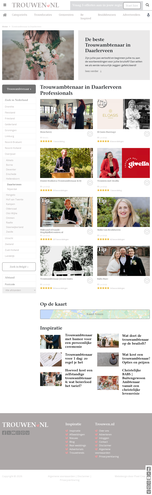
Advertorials (76, 449)
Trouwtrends (76, 452)
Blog (72, 441)
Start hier (132, 5)
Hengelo (10, 194)
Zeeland (9, 244)
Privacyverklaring (109, 456)
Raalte (9, 222)
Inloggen (104, 438)
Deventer (11, 169)
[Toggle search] (147, 5)
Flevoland (10, 112)
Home (5, 26)
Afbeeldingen (77, 434)
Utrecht (9, 238)
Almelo (9, 160)
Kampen (10, 204)
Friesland (10, 118)
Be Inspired (86, 16)
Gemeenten (66, 14)
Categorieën (19, 14)
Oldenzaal (11, 208)
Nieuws (73, 438)
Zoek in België (18, 266)
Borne (9, 164)
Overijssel (10, 153)
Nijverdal (12, 189)
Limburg (9, 136)
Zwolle (9, 231)
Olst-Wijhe (11, 213)
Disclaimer (105, 445)
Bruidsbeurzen (107, 14)
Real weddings (77, 445)
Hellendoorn (13, 178)
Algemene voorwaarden (61, 476)
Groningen (11, 130)
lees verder (93, 71)
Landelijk (10, 256)
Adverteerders (131, 14)
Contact (103, 441)
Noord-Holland (13, 148)
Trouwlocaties (43, 14)
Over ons (104, 430)
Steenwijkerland (14, 227)
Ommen (10, 217)
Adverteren (105, 434)
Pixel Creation (142, 476)
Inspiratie (74, 430)
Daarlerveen (14, 184)
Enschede (11, 174)
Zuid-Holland (12, 250)
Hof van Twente (14, 199)
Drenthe (9, 106)
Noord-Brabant (13, 142)
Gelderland (11, 124)
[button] (4, 5)
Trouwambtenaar (18, 89)
